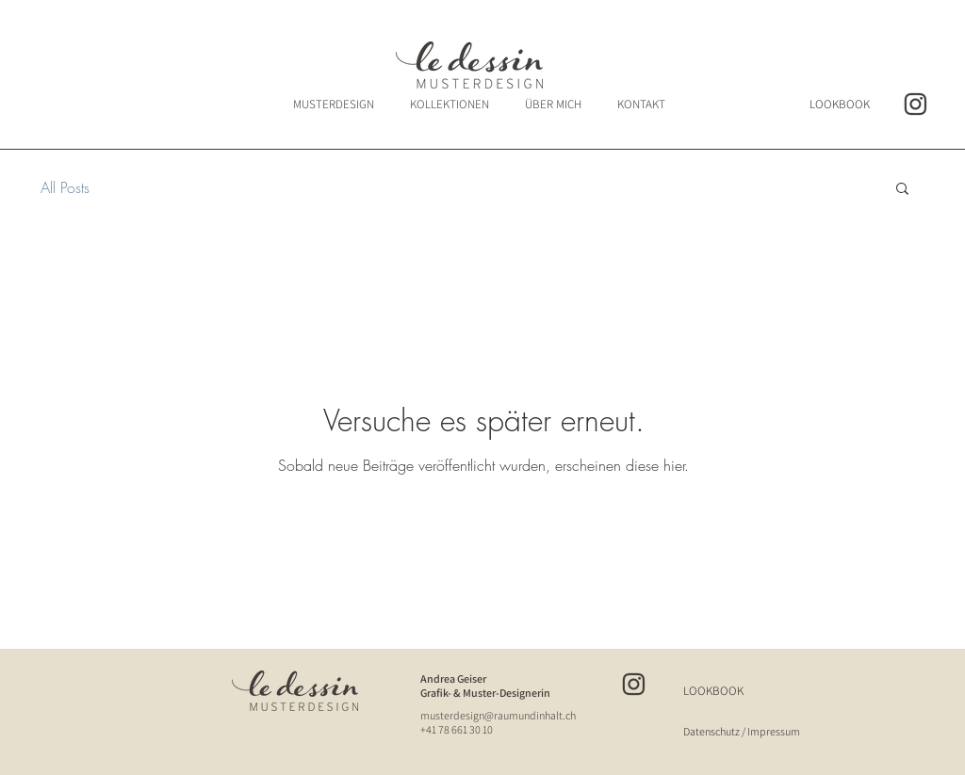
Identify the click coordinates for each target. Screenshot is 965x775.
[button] (902, 190)
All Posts (65, 187)
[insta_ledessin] (915, 104)
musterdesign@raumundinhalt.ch (498, 715)
